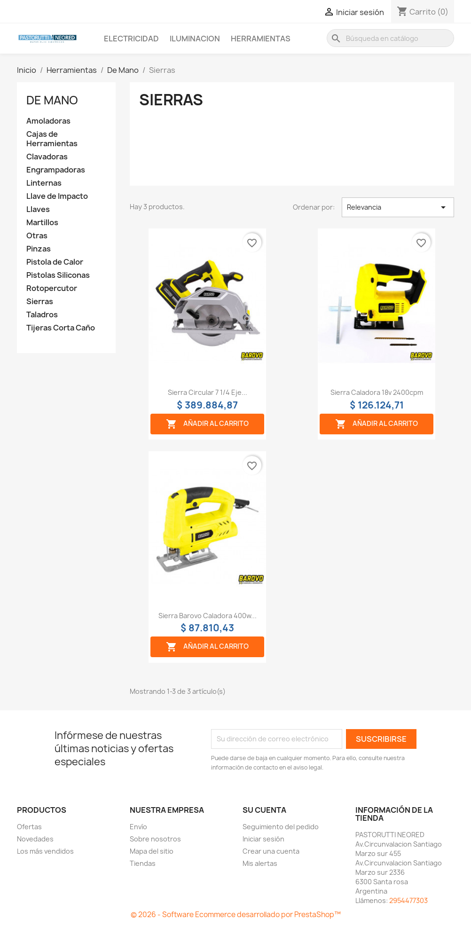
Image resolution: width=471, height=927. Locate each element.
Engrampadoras (55, 170)
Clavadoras (47, 157)
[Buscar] (390, 38)
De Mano (52, 100)
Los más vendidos (45, 851)
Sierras (39, 301)
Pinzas (38, 249)
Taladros (42, 315)
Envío (138, 826)
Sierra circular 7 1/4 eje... (207, 392)
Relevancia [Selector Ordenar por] (398, 207)
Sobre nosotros (155, 838)
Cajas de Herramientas (52, 139)
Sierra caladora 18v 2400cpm (376, 392)
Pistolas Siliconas (58, 275)
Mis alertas (260, 863)
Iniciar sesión (263, 838)
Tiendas (143, 863)
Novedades (35, 838)
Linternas (44, 183)
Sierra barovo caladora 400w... (207, 615)
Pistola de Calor (54, 262)
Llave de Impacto (57, 196)
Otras (36, 236)
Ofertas (29, 826)
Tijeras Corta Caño (60, 328)
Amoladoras (48, 121)
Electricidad (131, 38)
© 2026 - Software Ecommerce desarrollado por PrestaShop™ (236, 914)
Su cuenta (264, 810)
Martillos (42, 223)
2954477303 (408, 900)
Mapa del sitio (151, 851)
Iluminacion (195, 38)
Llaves (38, 209)
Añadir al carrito (207, 424)
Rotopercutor (51, 288)
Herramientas (260, 38)
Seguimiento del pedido (281, 826)
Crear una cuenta (271, 851)
